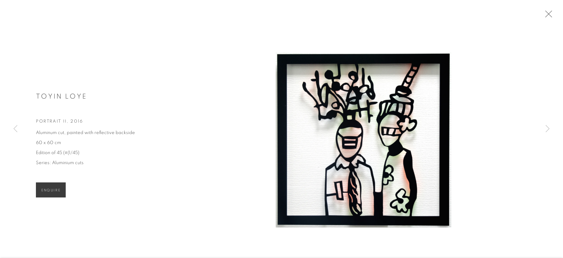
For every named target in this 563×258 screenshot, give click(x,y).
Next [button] (547, 129)
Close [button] (550, 16)
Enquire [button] (50, 193)
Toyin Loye (61, 99)
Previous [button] (15, 129)
